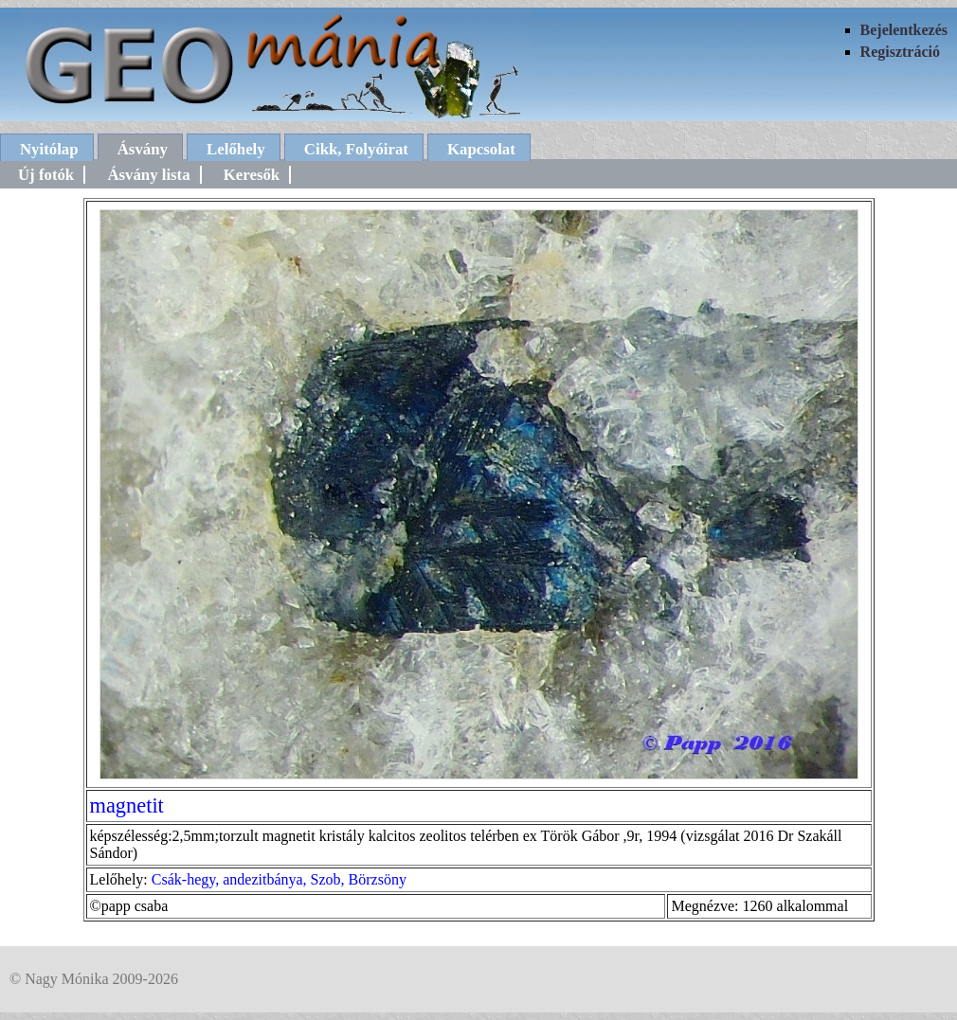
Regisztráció (900, 52)
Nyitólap (49, 149)
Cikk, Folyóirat (356, 149)
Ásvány (142, 149)
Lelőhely (236, 149)
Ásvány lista (148, 175)
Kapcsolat (481, 149)
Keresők (252, 175)
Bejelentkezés (904, 30)
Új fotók (46, 175)
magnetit (127, 805)
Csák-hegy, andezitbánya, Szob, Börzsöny (279, 879)
